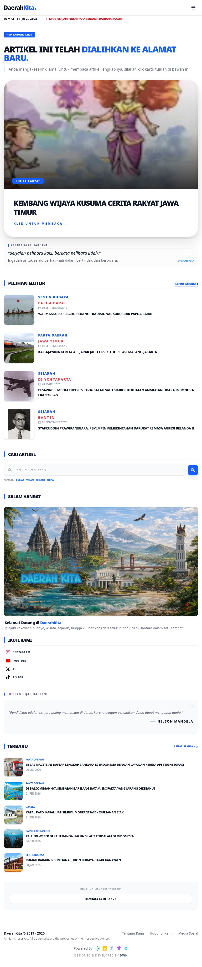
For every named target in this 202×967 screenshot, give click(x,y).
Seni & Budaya (53, 297)
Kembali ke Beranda (101, 898)
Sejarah (46, 373)
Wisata (30, 479)
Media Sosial (188, 933)
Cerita (50, 479)
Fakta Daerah (52, 335)
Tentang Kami (133, 933)
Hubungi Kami (161, 933)
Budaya (20, 479)
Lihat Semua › (186, 283)
